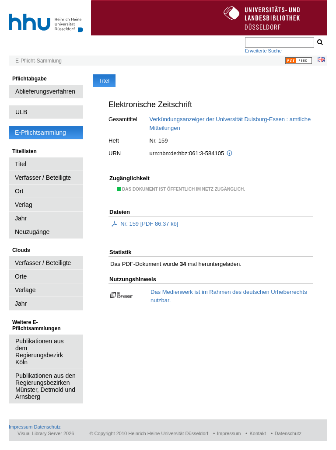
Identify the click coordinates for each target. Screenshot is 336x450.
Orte (21, 276)
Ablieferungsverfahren (45, 91)
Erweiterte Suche (263, 50)
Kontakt (257, 433)
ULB (21, 111)
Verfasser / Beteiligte (43, 177)
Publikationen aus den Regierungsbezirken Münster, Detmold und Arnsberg (45, 386)
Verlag (23, 204)
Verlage (25, 289)
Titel (20, 163)
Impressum (20, 426)
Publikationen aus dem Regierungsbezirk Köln (39, 352)
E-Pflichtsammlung (40, 132)
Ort (19, 191)
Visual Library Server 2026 (46, 433)
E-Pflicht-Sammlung (38, 61)
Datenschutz (47, 426)
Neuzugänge (32, 231)
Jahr (21, 218)
